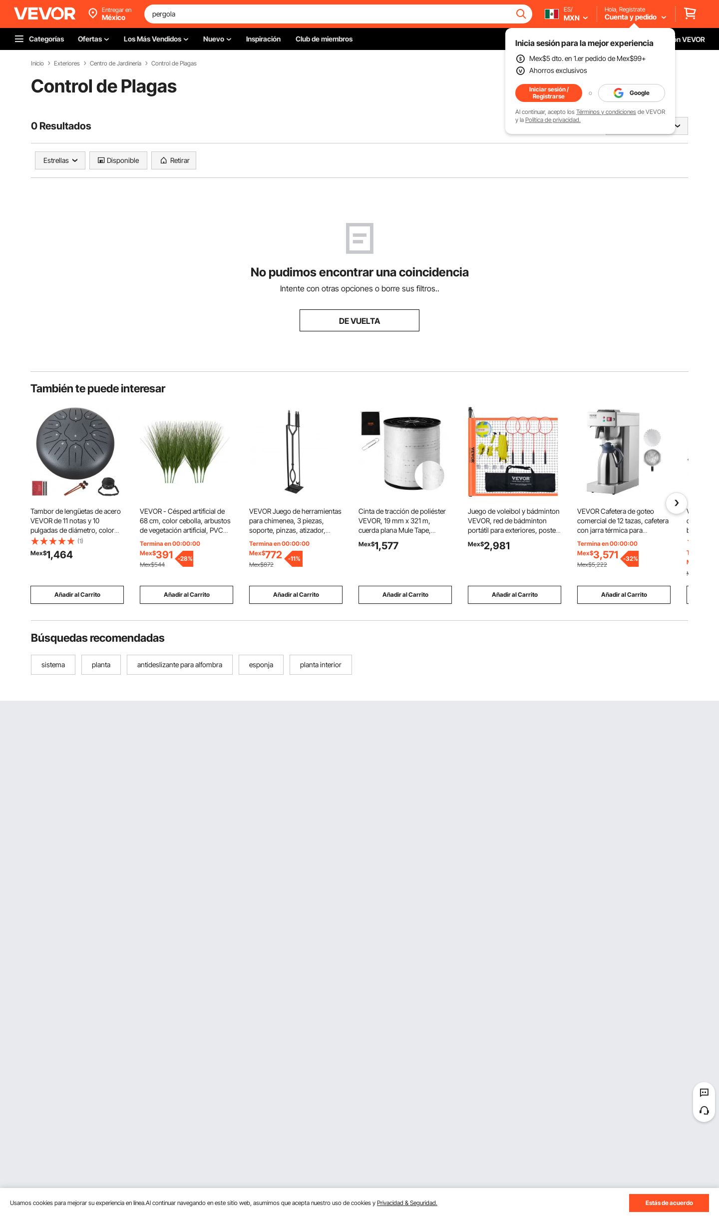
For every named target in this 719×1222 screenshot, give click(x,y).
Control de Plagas (174, 63)
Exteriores (67, 63)
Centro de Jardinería (115, 63)
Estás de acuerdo (669, 1203)
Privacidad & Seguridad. (407, 1203)
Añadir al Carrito (77, 594)
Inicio (37, 63)
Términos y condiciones (606, 111)
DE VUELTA (359, 321)
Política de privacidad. (553, 119)
